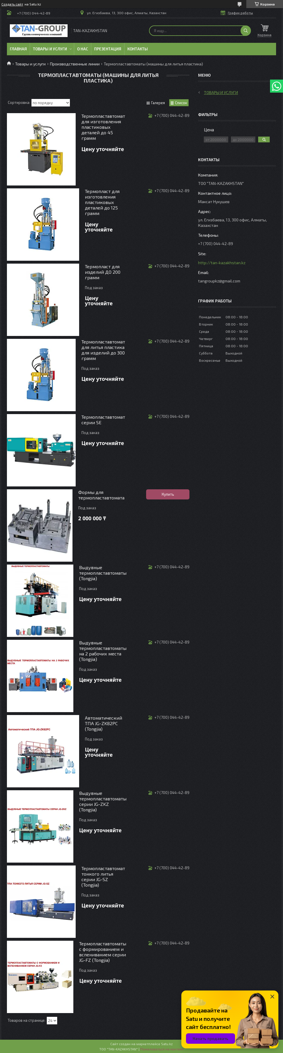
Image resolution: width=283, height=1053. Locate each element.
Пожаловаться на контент (162, 1049)
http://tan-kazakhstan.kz (221, 262)
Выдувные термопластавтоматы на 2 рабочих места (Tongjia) (102, 651)
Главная (18, 49)
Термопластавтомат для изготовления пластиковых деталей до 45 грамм (103, 127)
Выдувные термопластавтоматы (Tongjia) (102, 573)
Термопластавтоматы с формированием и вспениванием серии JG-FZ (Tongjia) (102, 952)
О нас (82, 49)
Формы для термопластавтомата (101, 494)
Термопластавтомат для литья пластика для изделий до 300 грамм (103, 350)
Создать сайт (12, 4)
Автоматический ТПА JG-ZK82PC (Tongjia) (103, 723)
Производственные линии (75, 63)
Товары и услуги (50, 49)
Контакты (137, 49)
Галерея (158, 102)
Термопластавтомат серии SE (103, 419)
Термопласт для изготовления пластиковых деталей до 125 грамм (102, 202)
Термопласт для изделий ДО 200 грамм (102, 272)
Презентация (107, 49)
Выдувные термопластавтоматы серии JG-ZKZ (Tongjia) (102, 801)
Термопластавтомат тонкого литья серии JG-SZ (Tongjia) (103, 876)
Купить (168, 494)
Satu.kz (167, 1044)
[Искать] (246, 30)
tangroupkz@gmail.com (219, 280)
